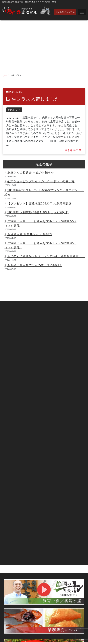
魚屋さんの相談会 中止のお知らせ (30, 172)
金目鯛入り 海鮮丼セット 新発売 (29, 234)
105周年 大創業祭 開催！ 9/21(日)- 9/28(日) (37, 212)
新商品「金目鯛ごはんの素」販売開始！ (34, 265)
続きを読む (73, 150)
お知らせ (14, 109)
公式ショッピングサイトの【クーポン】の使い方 (41, 181)
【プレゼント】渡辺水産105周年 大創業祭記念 (39, 203)
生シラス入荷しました (33, 99)
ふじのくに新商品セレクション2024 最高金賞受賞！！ (46, 256)
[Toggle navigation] (82, 12)
